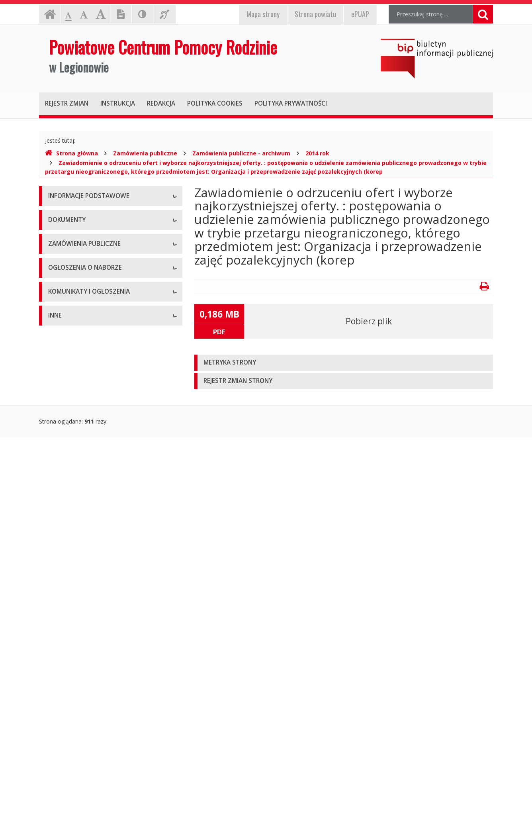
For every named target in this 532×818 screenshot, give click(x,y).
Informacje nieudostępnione (84, 693)
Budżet (57, 400)
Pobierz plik (369, 321)
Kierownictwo (65, 269)
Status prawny (66, 233)
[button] (343, 363)
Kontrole (59, 729)
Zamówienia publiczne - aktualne (90, 496)
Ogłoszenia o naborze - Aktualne (90, 573)
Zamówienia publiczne (145, 153)
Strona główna (71, 153)
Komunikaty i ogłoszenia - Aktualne (93, 633)
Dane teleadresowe (73, 215)
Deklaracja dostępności (78, 304)
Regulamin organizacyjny (80, 382)
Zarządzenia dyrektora (77, 436)
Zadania (58, 286)
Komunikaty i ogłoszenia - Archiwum (95, 651)
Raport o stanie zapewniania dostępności (101, 322)
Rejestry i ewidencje (74, 747)
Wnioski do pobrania (74, 418)
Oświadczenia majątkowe (81, 765)
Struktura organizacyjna (78, 251)
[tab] (343, 363)
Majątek (58, 711)
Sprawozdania (66, 454)
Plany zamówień (69, 532)
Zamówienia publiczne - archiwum (241, 153)
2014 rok (317, 153)
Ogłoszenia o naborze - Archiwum (92, 591)
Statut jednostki (68, 364)
